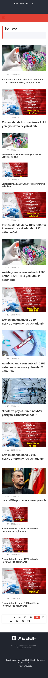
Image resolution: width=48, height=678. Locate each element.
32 (28, 621)
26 (31, 617)
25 (25, 617)
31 (23, 621)
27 (37, 617)
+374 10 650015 (25, 666)
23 (13, 617)
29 (11, 621)
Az (33, 3)
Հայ (16, 3)
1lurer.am (27, 648)
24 (19, 617)
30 (17, 621)
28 (43, 617)
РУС (27, 3)
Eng (22, 3)
